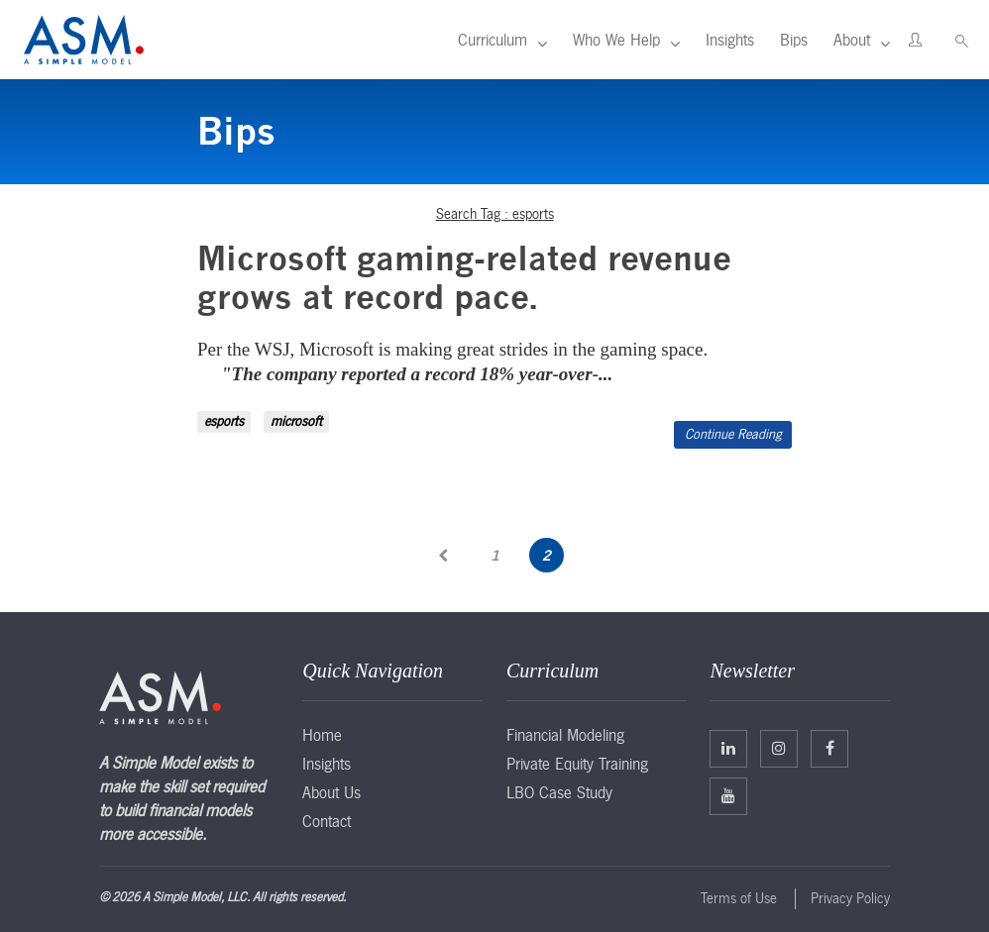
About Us (331, 792)
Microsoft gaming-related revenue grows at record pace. (464, 277)
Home (322, 735)
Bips (794, 40)
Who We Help (616, 40)
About (851, 40)
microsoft (296, 421)
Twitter (779, 748)
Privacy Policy (850, 898)
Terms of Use (739, 898)
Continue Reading (733, 434)
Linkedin (728, 748)
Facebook (829, 748)
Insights (730, 40)
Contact (326, 821)
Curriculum (492, 40)
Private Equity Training (577, 764)
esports (224, 421)
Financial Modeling (565, 735)
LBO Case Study (559, 792)
